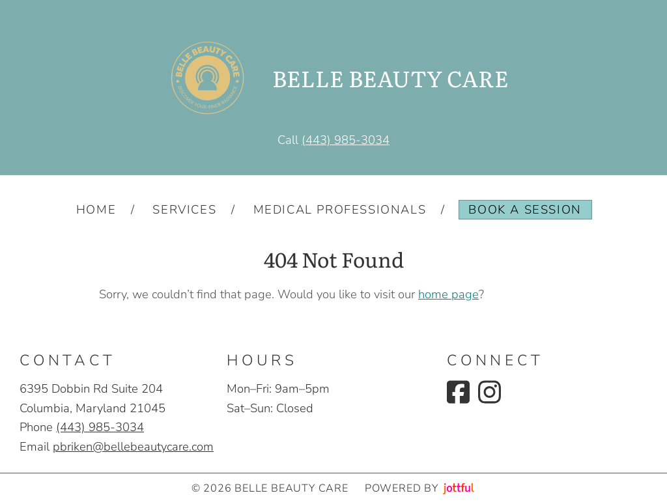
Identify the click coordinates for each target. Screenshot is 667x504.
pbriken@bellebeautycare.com (133, 446)
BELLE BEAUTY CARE (390, 78)
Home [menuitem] (96, 209)
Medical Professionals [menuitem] (340, 209)
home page (448, 294)
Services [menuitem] (184, 209)
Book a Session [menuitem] (524, 209)
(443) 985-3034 (346, 140)
